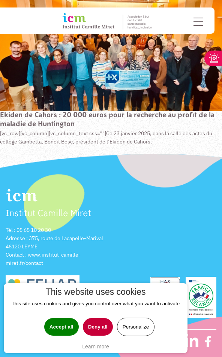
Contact (15, 254)
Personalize (136, 327)
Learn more (95, 347)
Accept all (62, 327)
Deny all (98, 327)
